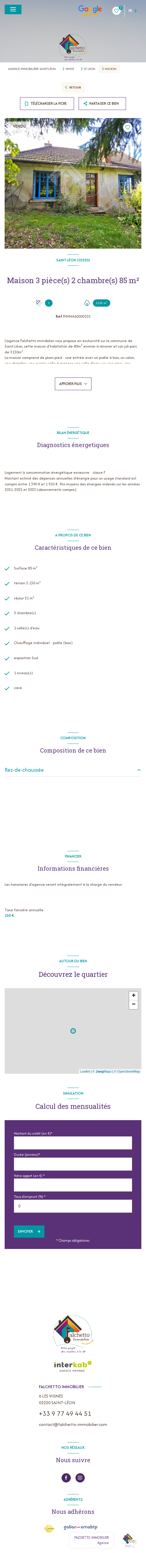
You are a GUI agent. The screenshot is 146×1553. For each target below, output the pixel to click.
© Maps (102, 1071)
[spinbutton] (73, 1206)
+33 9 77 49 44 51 (65, 1413)
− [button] (134, 1004)
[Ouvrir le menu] (13, 9)
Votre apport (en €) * (29, 1175)
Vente (70, 68)
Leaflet (85, 1071)
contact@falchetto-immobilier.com (73, 1424)
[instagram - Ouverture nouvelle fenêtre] (80, 1478)
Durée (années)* (27, 1154)
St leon (89, 68)
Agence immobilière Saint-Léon (32, 68)
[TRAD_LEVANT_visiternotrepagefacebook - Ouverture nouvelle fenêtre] (66, 1478)
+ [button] (134, 996)
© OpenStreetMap (127, 1071)
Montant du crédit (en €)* (33, 1133)
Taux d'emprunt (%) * (30, 1196)
